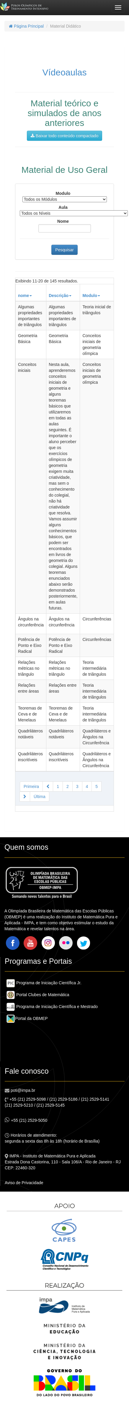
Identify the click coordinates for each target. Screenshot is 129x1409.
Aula (62, 207)
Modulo (63, 193)
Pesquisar (64, 249)
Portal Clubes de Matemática (37, 994)
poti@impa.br (22, 1090)
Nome (63, 221)
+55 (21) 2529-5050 (26, 1120)
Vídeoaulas (64, 72)
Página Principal (26, 26)
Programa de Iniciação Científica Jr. (43, 982)
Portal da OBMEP (27, 1018)
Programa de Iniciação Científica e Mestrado (52, 1006)
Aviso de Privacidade (24, 1182)
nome (25, 295)
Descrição (60, 295)
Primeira (31, 786)
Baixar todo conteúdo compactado (64, 135)
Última (39, 796)
